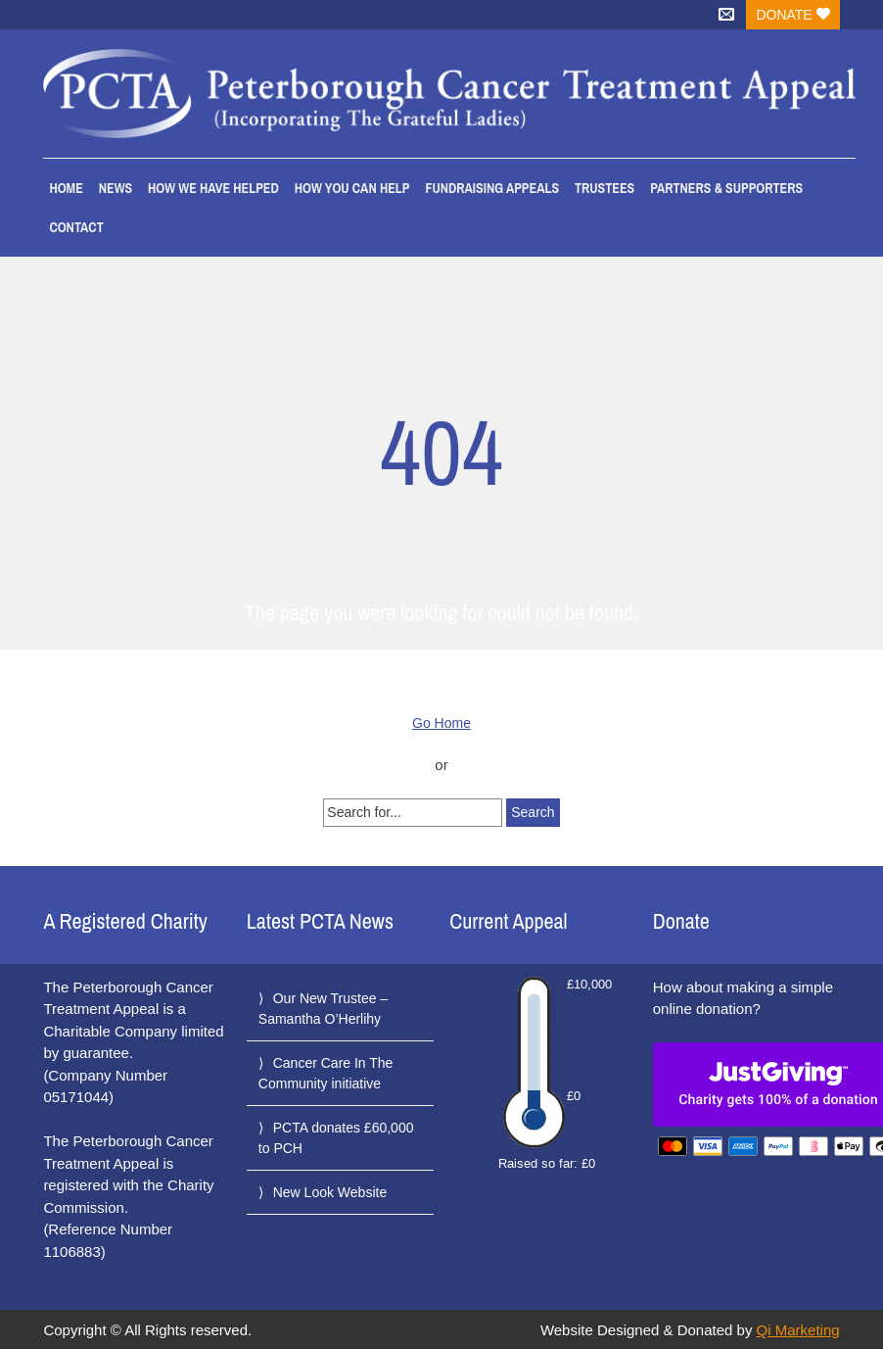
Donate (792, 15)
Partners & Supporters (726, 188)
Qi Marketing (798, 1330)
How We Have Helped (213, 188)
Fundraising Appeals (492, 188)
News (115, 188)
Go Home (441, 723)
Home (65, 188)
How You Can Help (352, 188)
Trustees (604, 188)
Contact (76, 227)
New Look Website (330, 1192)
